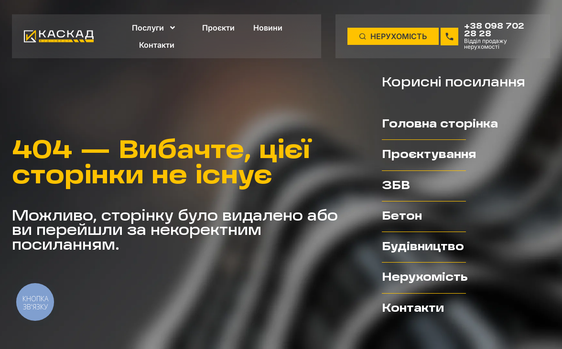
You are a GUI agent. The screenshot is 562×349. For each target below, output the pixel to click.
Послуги (154, 27)
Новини (267, 27)
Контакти (156, 44)
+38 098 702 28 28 (494, 30)
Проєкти (218, 27)
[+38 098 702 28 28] (449, 36)
